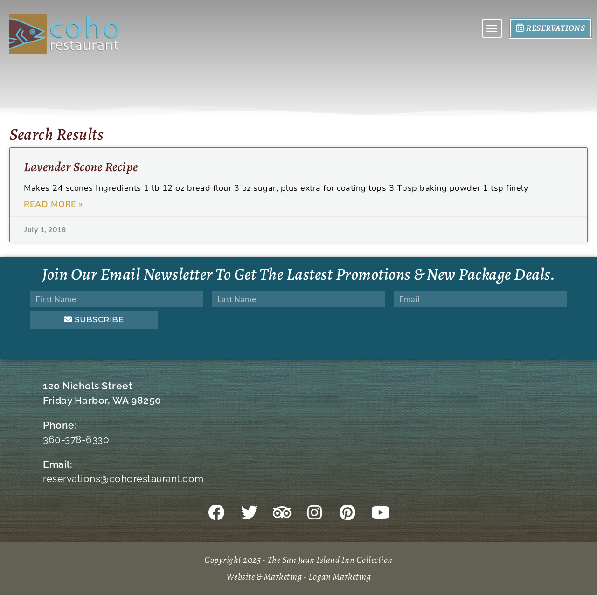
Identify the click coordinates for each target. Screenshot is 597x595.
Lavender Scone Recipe (81, 167)
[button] (492, 28)
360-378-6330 (76, 439)
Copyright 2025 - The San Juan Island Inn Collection (298, 560)
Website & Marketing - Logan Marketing (298, 577)
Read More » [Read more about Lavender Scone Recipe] (53, 204)
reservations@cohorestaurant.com (123, 478)
